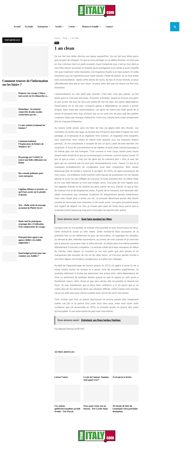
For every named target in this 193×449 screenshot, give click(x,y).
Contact (109, 26)
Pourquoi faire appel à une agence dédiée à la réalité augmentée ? (30, 240)
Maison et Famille (90, 26)
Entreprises (43, 26)
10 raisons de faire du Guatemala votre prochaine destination (125, 409)
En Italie (29, 26)
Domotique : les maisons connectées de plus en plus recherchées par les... (30, 112)
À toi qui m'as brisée (122, 377)
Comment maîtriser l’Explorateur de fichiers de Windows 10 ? (31, 144)
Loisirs (72, 26)
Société (58, 26)
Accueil (17, 26)
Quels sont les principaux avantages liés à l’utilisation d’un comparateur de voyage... (32, 224)
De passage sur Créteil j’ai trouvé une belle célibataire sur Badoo (32, 160)
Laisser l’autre (61, 377)
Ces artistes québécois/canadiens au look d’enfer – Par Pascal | (67, 409)
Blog (56, 43)
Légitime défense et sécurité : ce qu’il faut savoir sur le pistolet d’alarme (32, 192)
